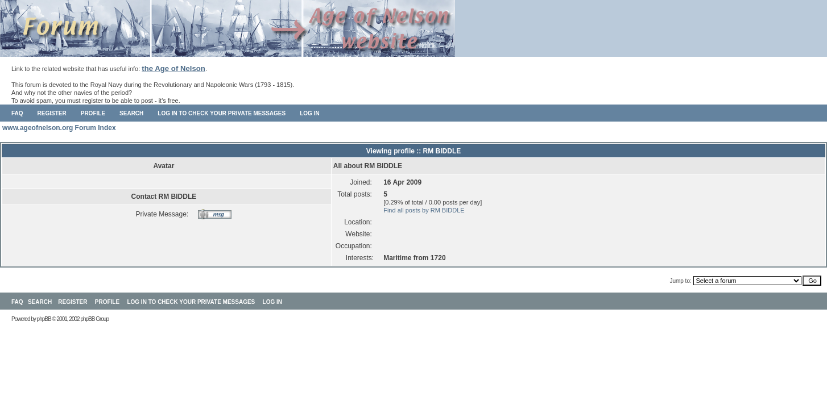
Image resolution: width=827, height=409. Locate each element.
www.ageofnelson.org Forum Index (59, 128)
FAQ (17, 113)
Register (52, 113)
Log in (309, 113)
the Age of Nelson (173, 68)
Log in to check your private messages (222, 113)
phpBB (44, 319)
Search (131, 113)
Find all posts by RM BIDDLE (423, 210)
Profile (93, 113)
